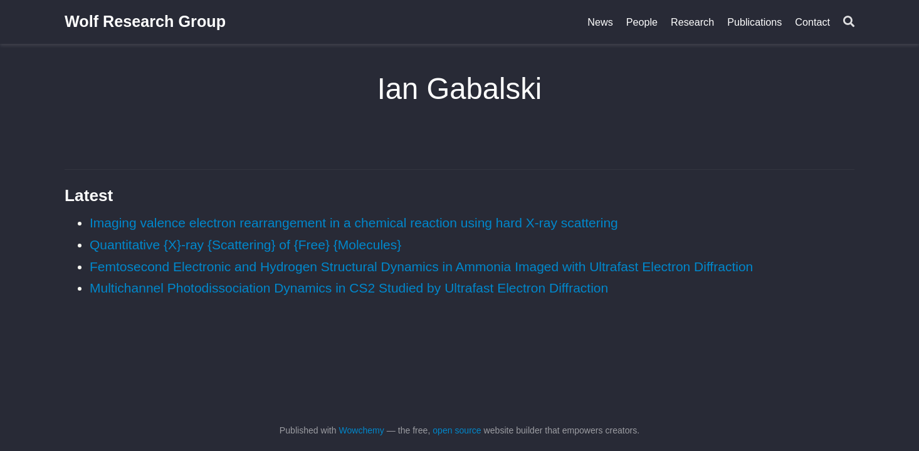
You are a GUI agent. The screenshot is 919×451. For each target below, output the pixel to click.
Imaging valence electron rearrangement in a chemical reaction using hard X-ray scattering (354, 222)
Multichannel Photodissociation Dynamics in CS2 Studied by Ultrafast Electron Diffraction (349, 288)
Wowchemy (361, 430)
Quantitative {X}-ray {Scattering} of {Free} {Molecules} (245, 244)
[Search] (848, 22)
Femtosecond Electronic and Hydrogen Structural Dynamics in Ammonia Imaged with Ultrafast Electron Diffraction (421, 266)
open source (457, 430)
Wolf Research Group (145, 21)
